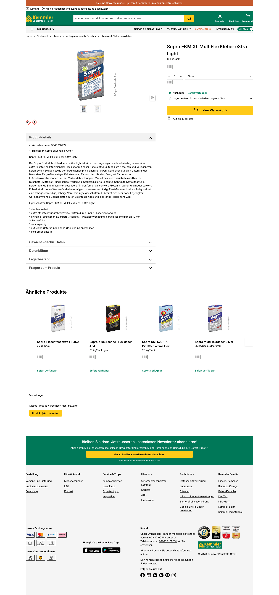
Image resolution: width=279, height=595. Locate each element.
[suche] (133, 18)
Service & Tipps (112, 474)
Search (189, 18)
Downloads (109, 486)
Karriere (145, 489)
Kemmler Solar (226, 506)
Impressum (186, 486)
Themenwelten (177, 29)
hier (154, 563)
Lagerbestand (39, 259)
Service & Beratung (147, 29)
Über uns (146, 474)
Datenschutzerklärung (193, 480)
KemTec (222, 496)
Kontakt (68, 491)
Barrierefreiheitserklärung (194, 501)
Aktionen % (203, 29)
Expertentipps (111, 491)
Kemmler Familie (228, 474)
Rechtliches (187, 474)
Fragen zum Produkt (44, 268)
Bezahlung (32, 491)
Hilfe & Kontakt (72, 474)
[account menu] (220, 18)
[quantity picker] (175, 76)
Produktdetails (40, 137)
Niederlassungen (73, 480)
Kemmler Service (112, 480)
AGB (143, 494)
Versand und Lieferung (39, 480)
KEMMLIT (224, 501)
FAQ (66, 486)
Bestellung (32, 474)
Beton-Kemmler (227, 491)
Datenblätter (38, 250)
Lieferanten (147, 500)
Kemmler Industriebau (230, 511)
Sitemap (184, 491)
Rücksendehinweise (37, 486)
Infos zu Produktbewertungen (197, 496)
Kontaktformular (182, 550)
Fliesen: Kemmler (228, 480)
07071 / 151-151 (168, 541)
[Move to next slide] (249, 342)
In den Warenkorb (210, 110)
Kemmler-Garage (228, 486)
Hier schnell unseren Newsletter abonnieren (139, 454)
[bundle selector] (219, 76)
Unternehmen (224, 29)
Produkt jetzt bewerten (45, 413)
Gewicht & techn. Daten (47, 242)
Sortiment (40, 29)
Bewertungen (36, 395)
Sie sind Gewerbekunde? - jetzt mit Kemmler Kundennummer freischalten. (139, 2)
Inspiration (109, 496)
